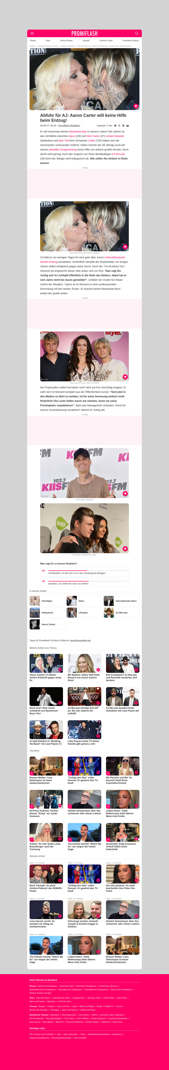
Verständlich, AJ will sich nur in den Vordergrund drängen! (77, 573)
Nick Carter (93, 136)
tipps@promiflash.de (80, 640)
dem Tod (64, 140)
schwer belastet (115, 136)
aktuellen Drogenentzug (63, 149)
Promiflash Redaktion (69, 125)
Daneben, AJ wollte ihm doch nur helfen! (68, 583)
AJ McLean (118, 154)
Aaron (72, 136)
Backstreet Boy (78, 131)
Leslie (91, 140)
